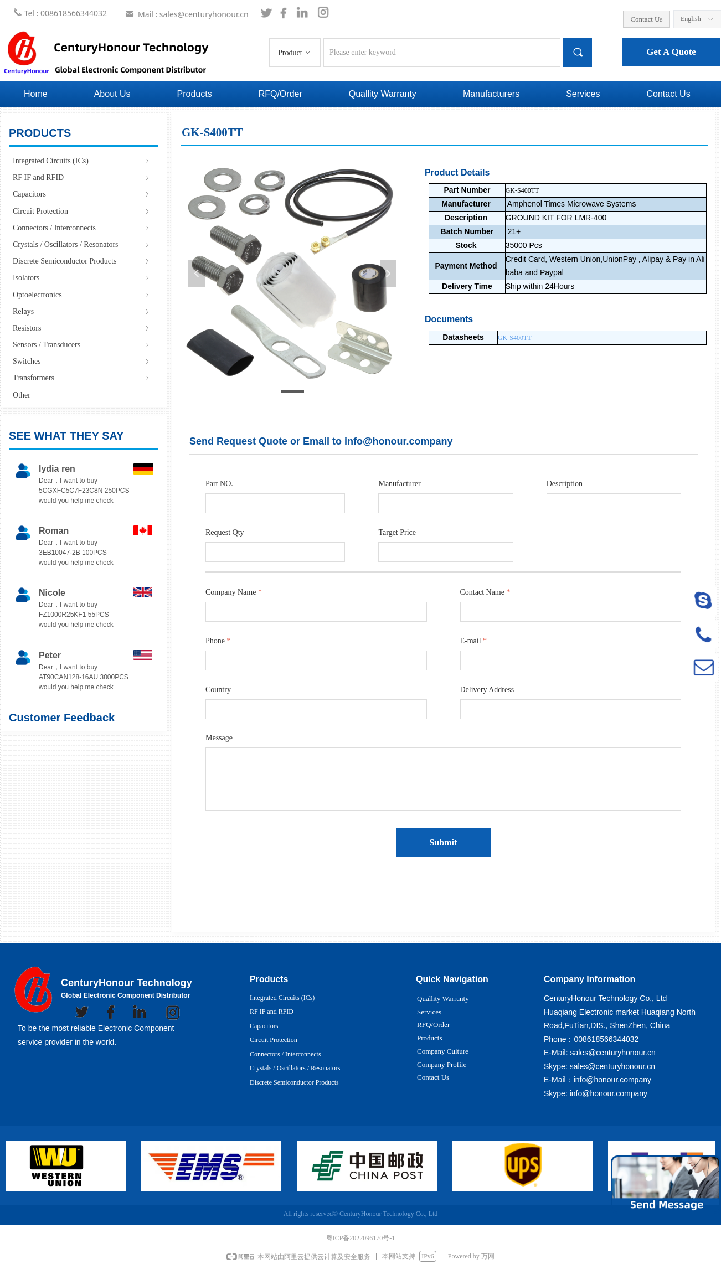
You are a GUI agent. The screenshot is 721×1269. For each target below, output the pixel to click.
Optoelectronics (82, 295)
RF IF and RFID (82, 177)
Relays (82, 311)
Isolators (82, 278)
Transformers (82, 378)
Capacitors (82, 194)
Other (21, 395)
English (691, 19)
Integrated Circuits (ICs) (82, 161)
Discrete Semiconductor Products (82, 261)
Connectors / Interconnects (82, 228)
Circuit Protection (82, 211)
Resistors (82, 328)
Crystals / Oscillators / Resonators (82, 244)
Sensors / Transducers (82, 345)
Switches (82, 361)
